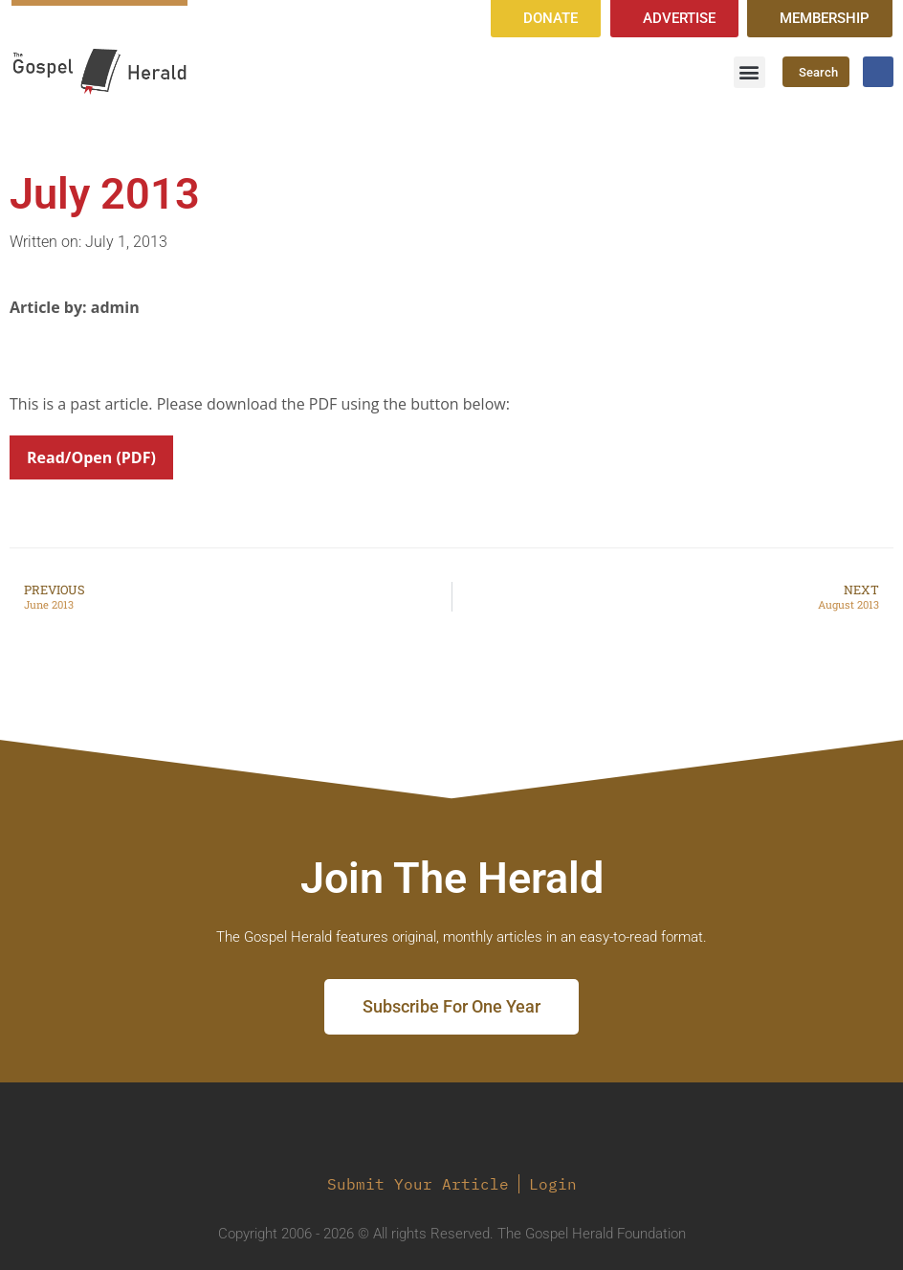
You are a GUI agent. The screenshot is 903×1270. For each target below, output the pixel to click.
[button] (749, 72)
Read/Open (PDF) (91, 457)
